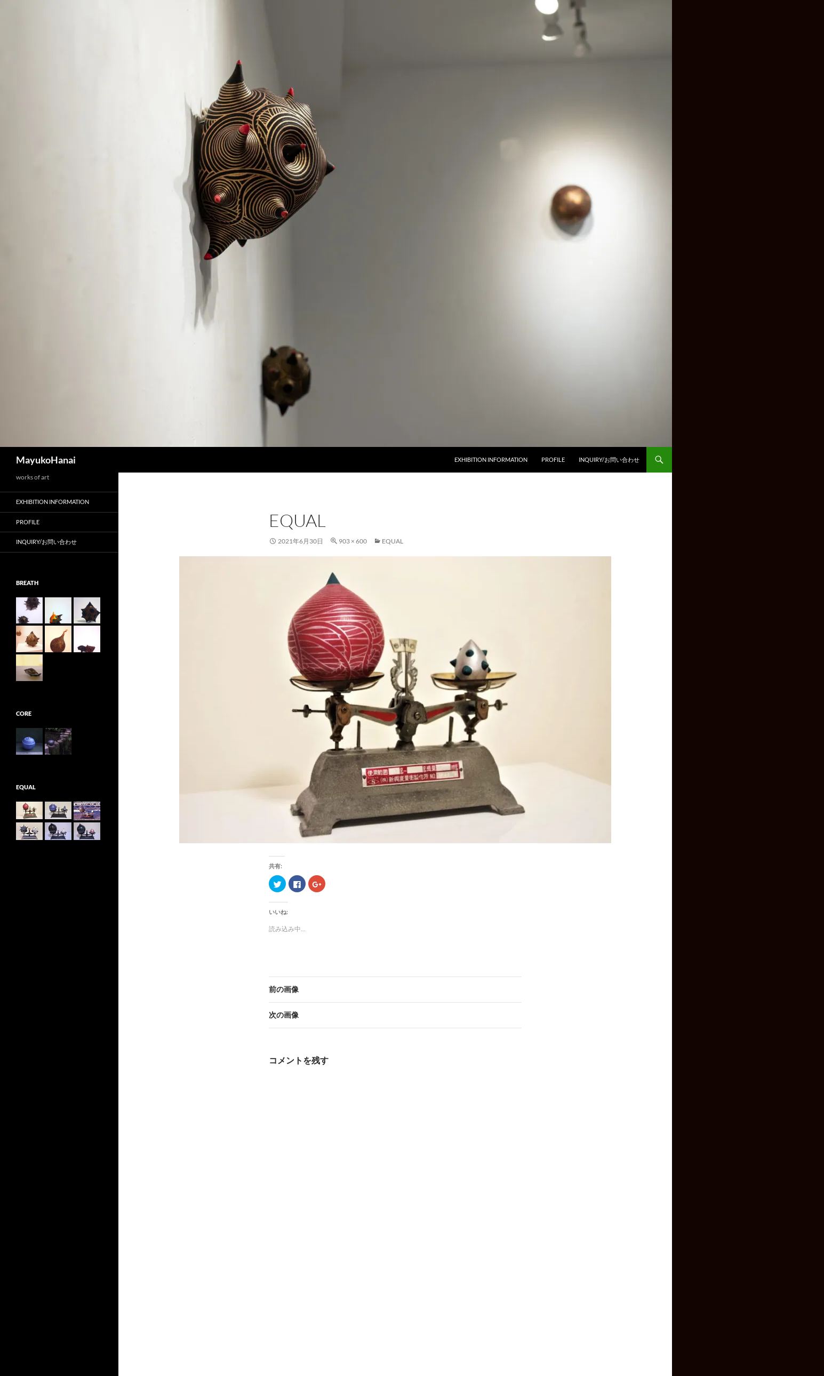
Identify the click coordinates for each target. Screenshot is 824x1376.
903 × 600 (353, 541)
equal (392, 541)
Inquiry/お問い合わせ (609, 459)
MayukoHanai (46, 460)
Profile (553, 459)
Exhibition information (490, 459)
